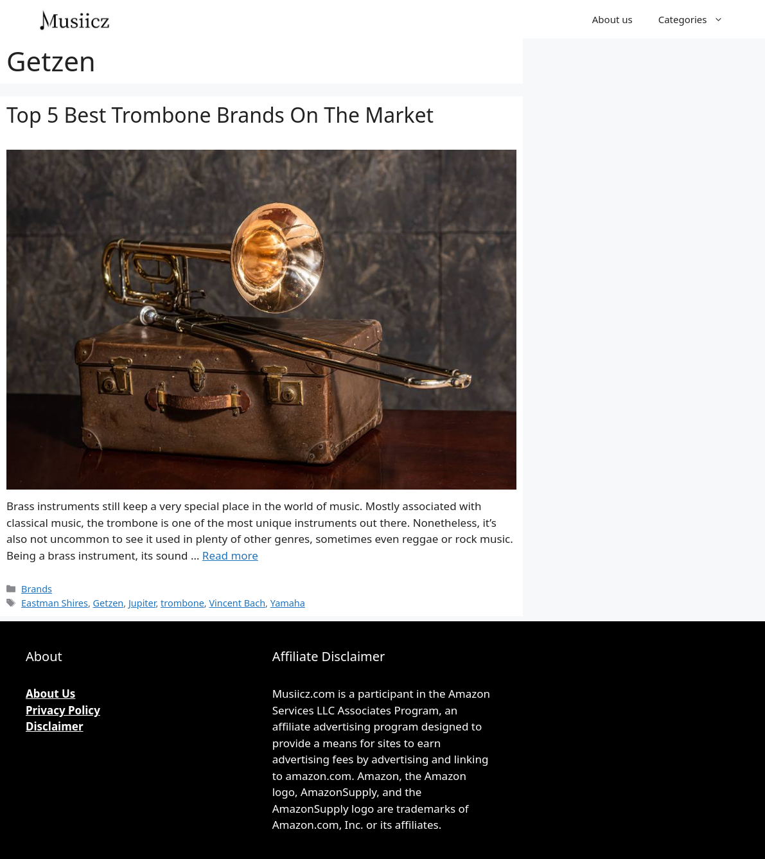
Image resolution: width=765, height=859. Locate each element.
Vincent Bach (237, 603)
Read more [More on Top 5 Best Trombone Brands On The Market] (230, 555)
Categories (697, 19)
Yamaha (287, 603)
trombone (182, 603)
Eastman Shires (54, 603)
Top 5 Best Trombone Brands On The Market (220, 114)
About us (612, 19)
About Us (50, 693)
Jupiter (141, 603)
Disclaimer (55, 726)
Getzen (108, 603)
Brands (36, 589)
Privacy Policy (63, 710)
